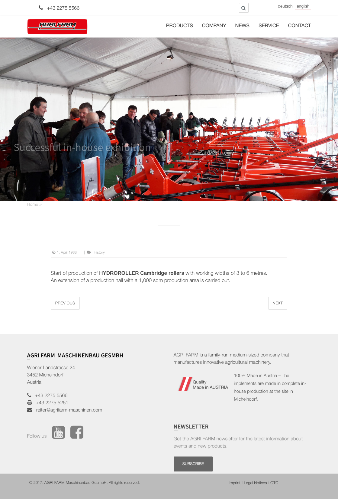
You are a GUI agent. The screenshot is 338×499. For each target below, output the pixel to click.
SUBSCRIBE (193, 478)
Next (278, 304)
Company (214, 26)
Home (32, 205)
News (242, 26)
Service (269, 26)
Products (179, 26)
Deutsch (285, 7)
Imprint (234, 483)
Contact (299, 26)
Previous (65, 304)
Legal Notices (255, 483)
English (303, 7)
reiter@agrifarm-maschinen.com (67, 410)
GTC (274, 483)
